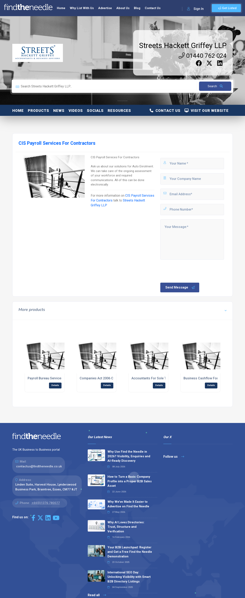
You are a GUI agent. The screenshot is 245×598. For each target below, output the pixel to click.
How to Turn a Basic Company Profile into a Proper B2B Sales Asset (129, 481)
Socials (95, 110)
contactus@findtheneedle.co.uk (39, 466)
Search (215, 86)
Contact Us (153, 8)
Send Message (180, 287)
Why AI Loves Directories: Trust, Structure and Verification (125, 526)
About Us (122, 8)
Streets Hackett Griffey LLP (183, 45)
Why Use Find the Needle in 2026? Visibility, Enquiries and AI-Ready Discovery (128, 456)
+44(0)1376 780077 (45, 503)
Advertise (105, 8)
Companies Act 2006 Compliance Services (111, 378)
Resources (119, 110)
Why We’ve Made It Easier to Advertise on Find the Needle (128, 504)
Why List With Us (82, 8)
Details (55, 385)
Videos (76, 110)
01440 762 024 (203, 55)
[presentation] (190, 271)
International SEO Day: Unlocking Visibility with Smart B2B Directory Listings (129, 577)
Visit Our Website (207, 110)
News (59, 110)
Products (38, 110)
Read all (97, 595)
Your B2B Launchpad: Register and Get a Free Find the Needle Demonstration (129, 552)
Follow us (173, 456)
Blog (137, 8)
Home (61, 8)
